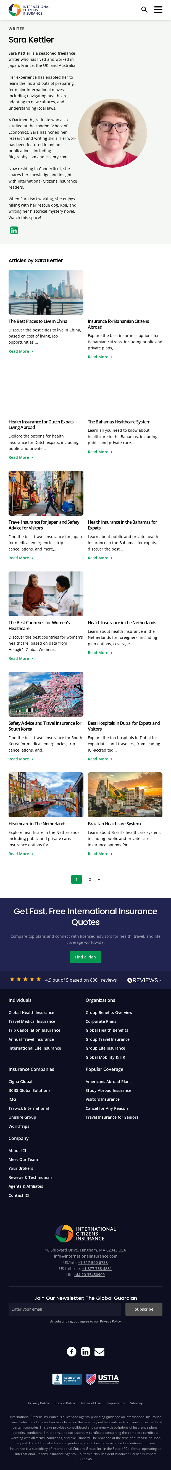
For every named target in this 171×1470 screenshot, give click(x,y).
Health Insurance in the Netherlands (122, 623)
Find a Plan (85, 957)
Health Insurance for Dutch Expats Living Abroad (41, 425)
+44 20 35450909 (89, 1274)
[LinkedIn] (14, 230)
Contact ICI (19, 1195)
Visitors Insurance (103, 1099)
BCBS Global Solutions (30, 1090)
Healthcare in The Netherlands (37, 824)
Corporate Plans (101, 1021)
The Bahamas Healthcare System (119, 422)
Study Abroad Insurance (108, 1090)
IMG (12, 1099)
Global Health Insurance (31, 1012)
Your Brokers (21, 1168)
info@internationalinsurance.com (85, 1256)
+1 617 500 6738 (93, 1262)
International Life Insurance (35, 1048)
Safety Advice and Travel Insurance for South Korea (45, 726)
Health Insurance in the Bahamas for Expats (122, 525)
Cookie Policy (64, 1403)
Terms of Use (90, 1403)
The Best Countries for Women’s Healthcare (39, 625)
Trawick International (29, 1108)
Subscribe (144, 1309)
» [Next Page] (99, 879)
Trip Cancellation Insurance (34, 1030)
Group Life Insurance (105, 1048)
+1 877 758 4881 (97, 1268)
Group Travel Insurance (108, 1039)
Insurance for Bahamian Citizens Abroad (118, 324)
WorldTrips (19, 1126)
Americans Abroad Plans (108, 1081)
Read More (19, 351)
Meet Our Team (23, 1159)
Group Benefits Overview (109, 1012)
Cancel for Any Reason (107, 1108)
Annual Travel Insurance (31, 1039)
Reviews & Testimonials (30, 1177)
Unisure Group (22, 1117)
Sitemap (136, 1403)
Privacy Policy (110, 1321)
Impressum (116, 1403)
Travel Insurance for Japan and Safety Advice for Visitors (44, 525)
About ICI (17, 1150)
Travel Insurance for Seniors (112, 1117)
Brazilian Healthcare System (114, 824)
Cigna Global (20, 1081)
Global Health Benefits (107, 1030)
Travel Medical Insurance (32, 1021)
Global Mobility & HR (105, 1057)
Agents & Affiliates (26, 1186)
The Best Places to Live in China (38, 321)
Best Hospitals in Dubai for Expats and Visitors (124, 726)
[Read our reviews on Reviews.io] (144, 980)
